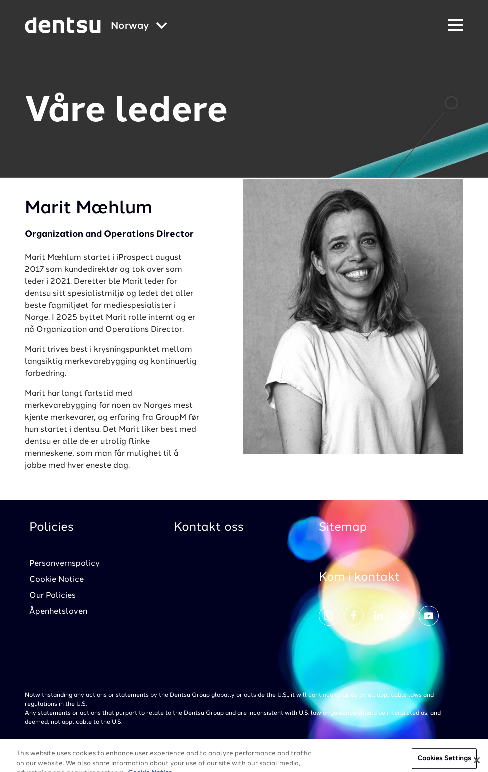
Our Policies (52, 596)
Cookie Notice (56, 580)
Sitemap (343, 528)
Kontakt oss (209, 528)
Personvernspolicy (64, 564)
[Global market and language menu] (139, 26)
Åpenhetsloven (58, 612)
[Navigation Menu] (455, 25)
